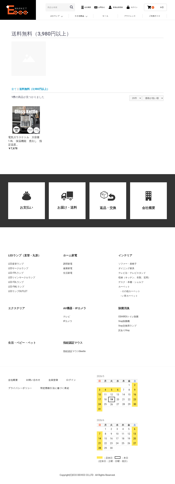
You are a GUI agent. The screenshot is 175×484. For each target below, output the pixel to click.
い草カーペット (129, 295)
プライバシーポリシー (20, 388)
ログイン (71, 379)
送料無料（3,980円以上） (34, 89)
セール (105, 16)
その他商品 (79, 16)
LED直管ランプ (16, 263)
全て (14, 89)
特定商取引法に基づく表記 (54, 388)
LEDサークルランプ (18, 268)
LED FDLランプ (16, 282)
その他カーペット (130, 291)
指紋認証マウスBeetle (74, 351)
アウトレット (130, 16)
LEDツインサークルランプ (21, 277)
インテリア (125, 255)
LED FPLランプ (16, 273)
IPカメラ (67, 321)
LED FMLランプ (16, 286)
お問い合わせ (33, 379)
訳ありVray (124, 330)
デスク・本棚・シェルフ (130, 282)
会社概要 (13, 379)
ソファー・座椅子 (127, 263)
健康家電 (67, 268)
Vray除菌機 (124, 321)
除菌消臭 (123, 308)
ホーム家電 (70, 255)
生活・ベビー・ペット (22, 342)
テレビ (66, 316)
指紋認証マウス (73, 342)
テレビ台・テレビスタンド (132, 273)
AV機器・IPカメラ (74, 308)
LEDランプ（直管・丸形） (24, 255)
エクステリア (16, 308)
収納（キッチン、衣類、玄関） (134, 277)
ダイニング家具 (126, 268)
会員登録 (53, 379)
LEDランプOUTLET (17, 291)
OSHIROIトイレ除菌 (128, 316)
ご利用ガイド (154, 16)
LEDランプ (55, 16)
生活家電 (67, 273)
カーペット (124, 286)
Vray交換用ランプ (127, 325)
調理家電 (67, 263)
